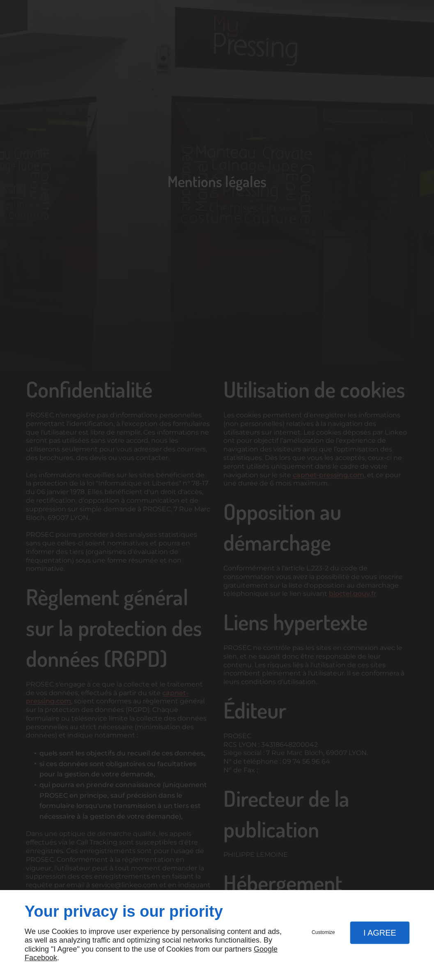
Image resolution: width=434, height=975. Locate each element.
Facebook (41, 958)
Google (266, 949)
